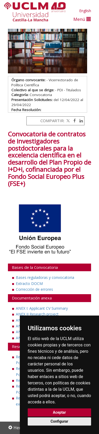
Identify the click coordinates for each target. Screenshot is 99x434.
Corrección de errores (34, 289)
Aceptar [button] (59, 412)
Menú (82, 19)
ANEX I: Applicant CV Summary (42, 308)
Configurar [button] (59, 421)
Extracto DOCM (29, 283)
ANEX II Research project (37, 314)
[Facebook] (73, 120)
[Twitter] (67, 120)
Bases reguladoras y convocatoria (45, 277)
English (85, 10)
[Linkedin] (80, 120)
